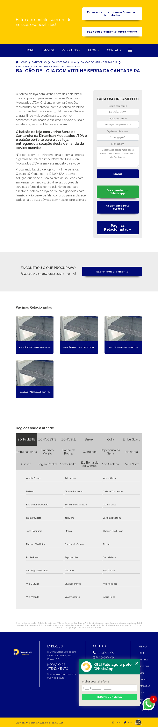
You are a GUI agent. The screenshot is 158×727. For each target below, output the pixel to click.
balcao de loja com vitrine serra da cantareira (48, 66)
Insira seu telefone (95, 681)
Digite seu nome (117, 106)
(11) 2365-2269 (103, 652)
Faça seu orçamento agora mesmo (112, 31)
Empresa (48, 50)
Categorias (39, 62)
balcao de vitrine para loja (99, 62)
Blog (92, 50)
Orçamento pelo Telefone (118, 207)
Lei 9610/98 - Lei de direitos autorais (83, 627)
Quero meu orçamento (112, 271)
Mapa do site (141, 696)
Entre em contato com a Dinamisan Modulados (112, 14)
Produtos (70, 50)
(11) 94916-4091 (104, 657)
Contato (114, 50)
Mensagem (117, 143)
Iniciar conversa (109, 696)
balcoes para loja (63, 62)
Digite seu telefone (117, 131)
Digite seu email (118, 118)
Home (30, 50)
